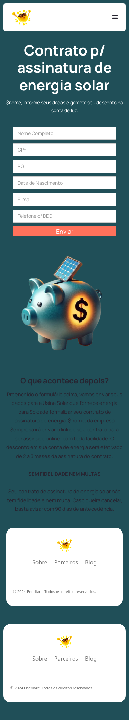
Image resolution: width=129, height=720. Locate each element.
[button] (115, 17)
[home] (21, 17)
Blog (91, 563)
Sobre (39, 563)
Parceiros (66, 563)
